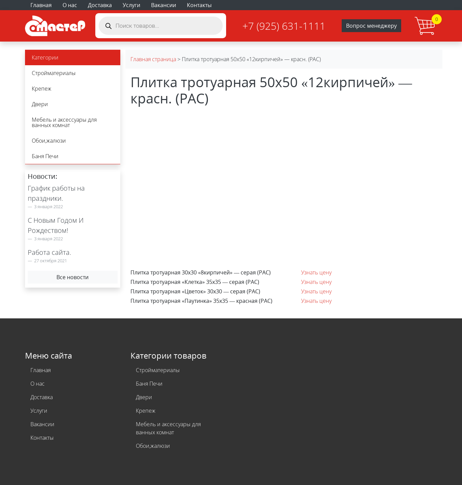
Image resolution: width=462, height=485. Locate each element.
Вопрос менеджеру (371, 25)
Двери (40, 104)
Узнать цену (316, 272)
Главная (41, 5)
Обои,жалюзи (49, 140)
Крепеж (41, 88)
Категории (45, 57)
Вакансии (163, 5)
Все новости (72, 277)
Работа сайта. (49, 252)
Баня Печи (45, 156)
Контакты (199, 5)
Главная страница (153, 59)
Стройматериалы (54, 73)
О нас (70, 5)
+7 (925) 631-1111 (283, 26)
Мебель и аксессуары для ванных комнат (64, 122)
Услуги (131, 5)
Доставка (100, 5)
